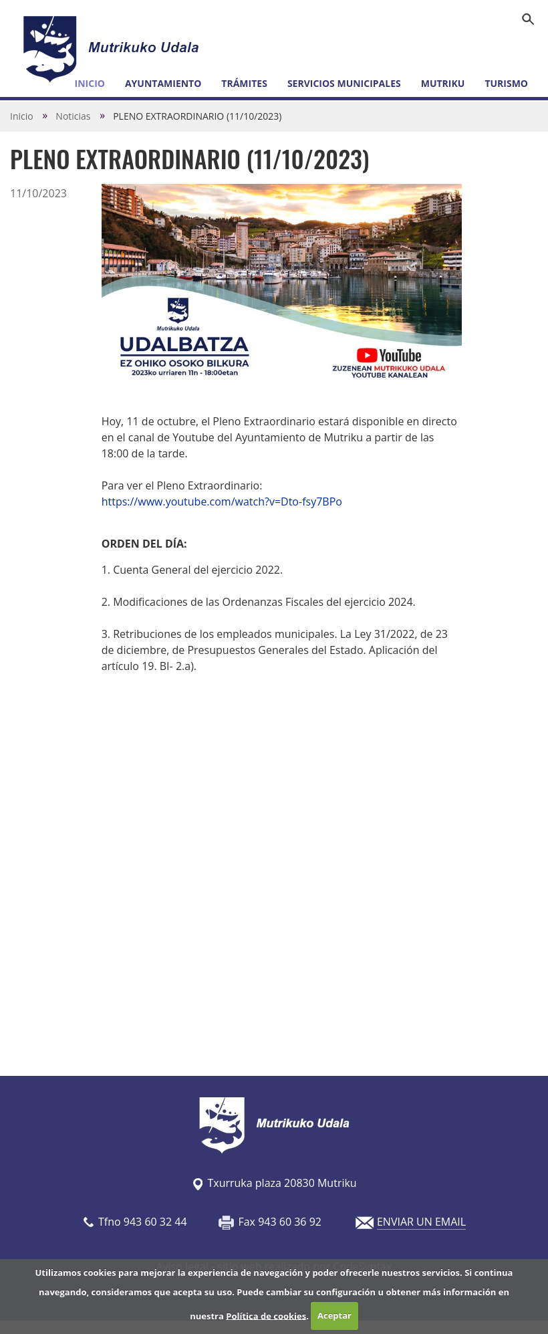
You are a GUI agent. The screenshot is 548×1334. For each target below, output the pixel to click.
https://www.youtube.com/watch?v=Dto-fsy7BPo (222, 501)
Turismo (506, 83)
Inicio (21, 116)
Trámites (244, 83)
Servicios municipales (344, 83)
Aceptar (334, 1315)
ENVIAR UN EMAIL (421, 1221)
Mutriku (443, 83)
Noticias (72, 116)
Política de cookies (266, 1315)
